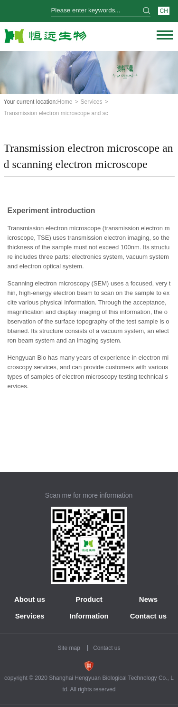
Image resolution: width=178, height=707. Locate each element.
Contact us (148, 616)
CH (163, 11)
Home (64, 101)
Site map (68, 648)
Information (89, 616)
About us (29, 599)
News (148, 599)
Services (92, 101)
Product (89, 599)
